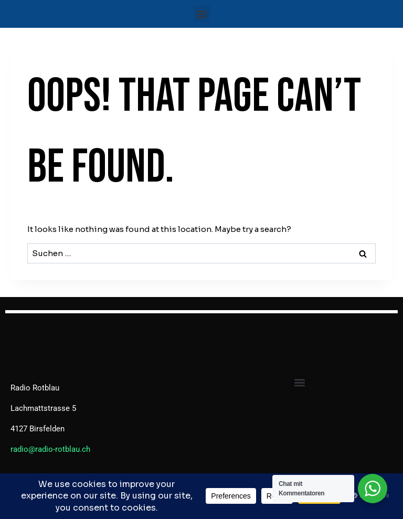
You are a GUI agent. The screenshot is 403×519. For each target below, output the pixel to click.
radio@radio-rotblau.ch (50, 449)
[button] (201, 14)
